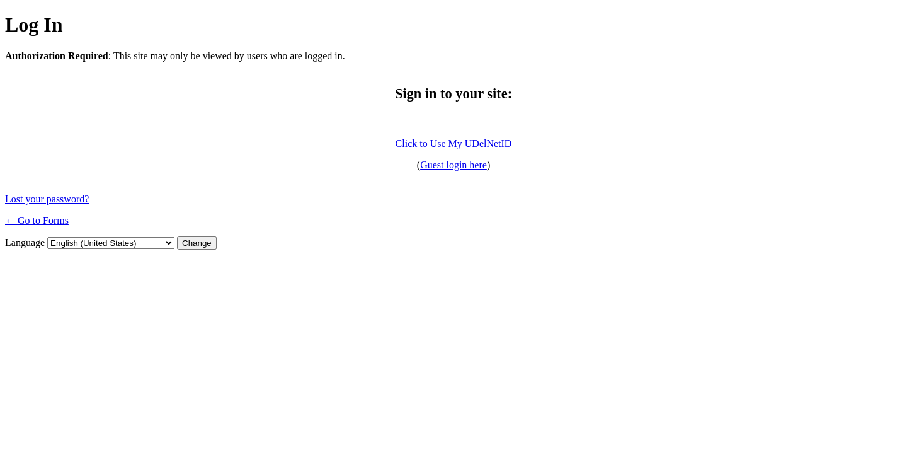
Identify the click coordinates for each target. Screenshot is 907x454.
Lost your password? (47, 199)
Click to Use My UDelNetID (454, 143)
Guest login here (453, 165)
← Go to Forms (37, 220)
